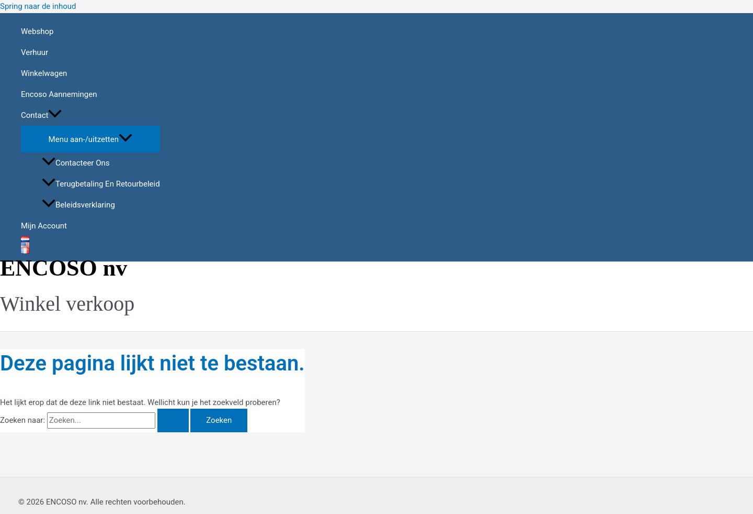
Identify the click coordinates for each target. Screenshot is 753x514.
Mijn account (44, 226)
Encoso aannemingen (59, 94)
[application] (55, 115)
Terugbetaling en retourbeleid (101, 184)
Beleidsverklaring (78, 205)
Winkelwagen (44, 73)
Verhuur (34, 52)
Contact (41, 115)
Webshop (37, 31)
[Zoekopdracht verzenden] (173, 420)
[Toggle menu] (90, 138)
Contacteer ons (75, 163)
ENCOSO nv (63, 268)
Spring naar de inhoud (38, 6)
